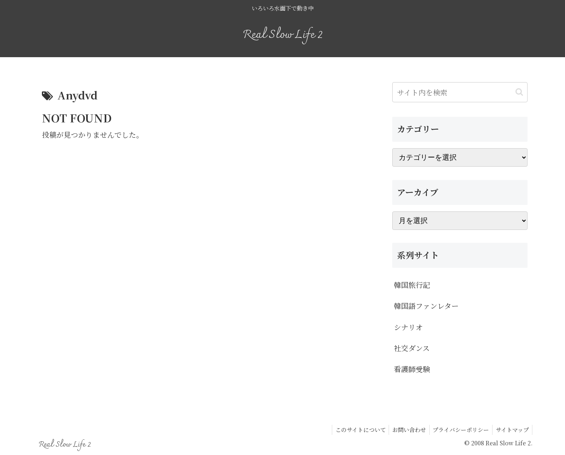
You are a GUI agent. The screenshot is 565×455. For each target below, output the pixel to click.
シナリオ (408, 327)
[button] (519, 92)
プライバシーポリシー (458, 430)
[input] (460, 92)
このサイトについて (354, 430)
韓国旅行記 (412, 284)
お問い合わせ (405, 430)
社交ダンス (412, 348)
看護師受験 (412, 369)
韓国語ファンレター (426, 305)
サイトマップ (511, 430)
